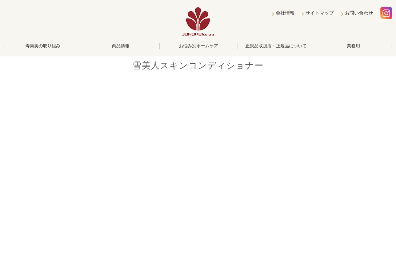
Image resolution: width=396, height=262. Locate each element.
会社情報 (285, 13)
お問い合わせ (359, 13)
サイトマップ (319, 13)
